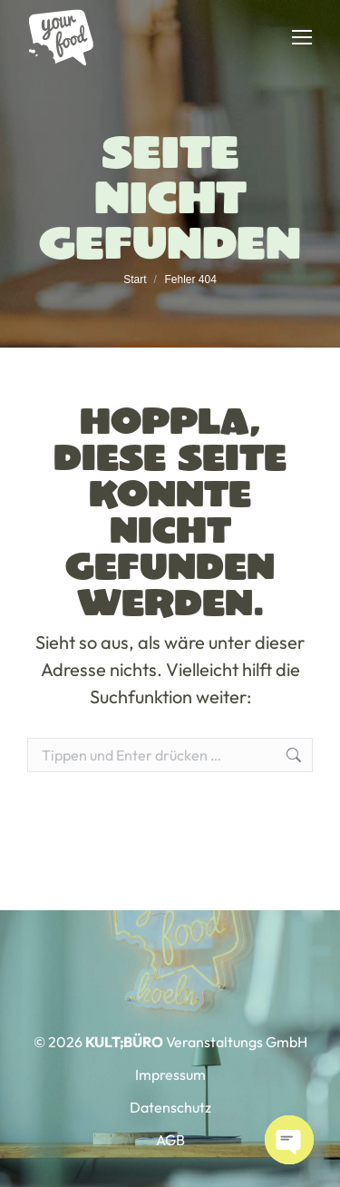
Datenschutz (170, 1107)
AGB (170, 1140)
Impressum (170, 1074)
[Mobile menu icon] (302, 37)
